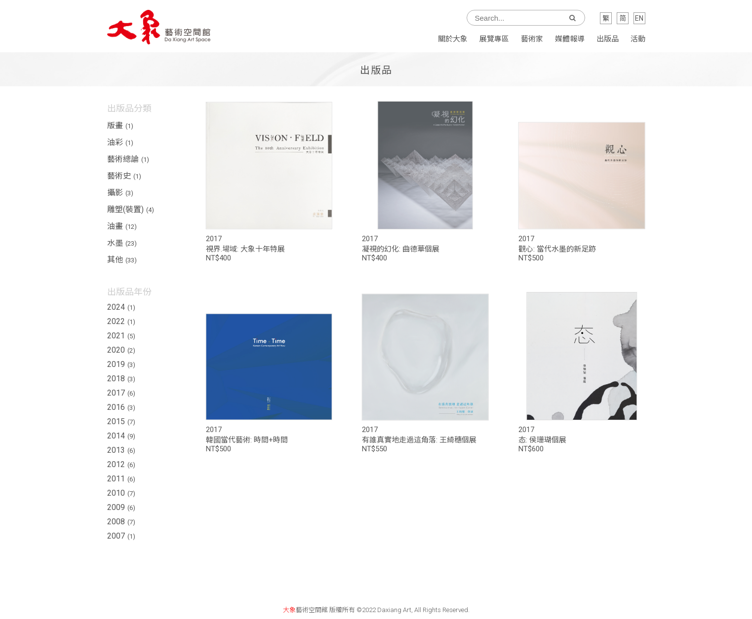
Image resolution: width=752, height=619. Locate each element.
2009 (121, 507)
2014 (121, 435)
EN (639, 18)
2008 (121, 521)
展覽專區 (494, 39)
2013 (121, 450)
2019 (121, 364)
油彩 (120, 142)
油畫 (122, 226)
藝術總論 (128, 159)
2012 (121, 464)
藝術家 (532, 39)
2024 (121, 307)
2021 (121, 335)
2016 (121, 407)
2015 (121, 421)
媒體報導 (570, 39)
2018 (121, 378)
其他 (122, 259)
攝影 (120, 192)
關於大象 (453, 39)
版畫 (120, 125)
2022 (121, 321)
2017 (121, 393)
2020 (121, 350)
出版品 (607, 39)
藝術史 (124, 176)
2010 (121, 493)
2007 (121, 536)
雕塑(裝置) (130, 209)
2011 (121, 478)
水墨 (122, 243)
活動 (638, 39)
